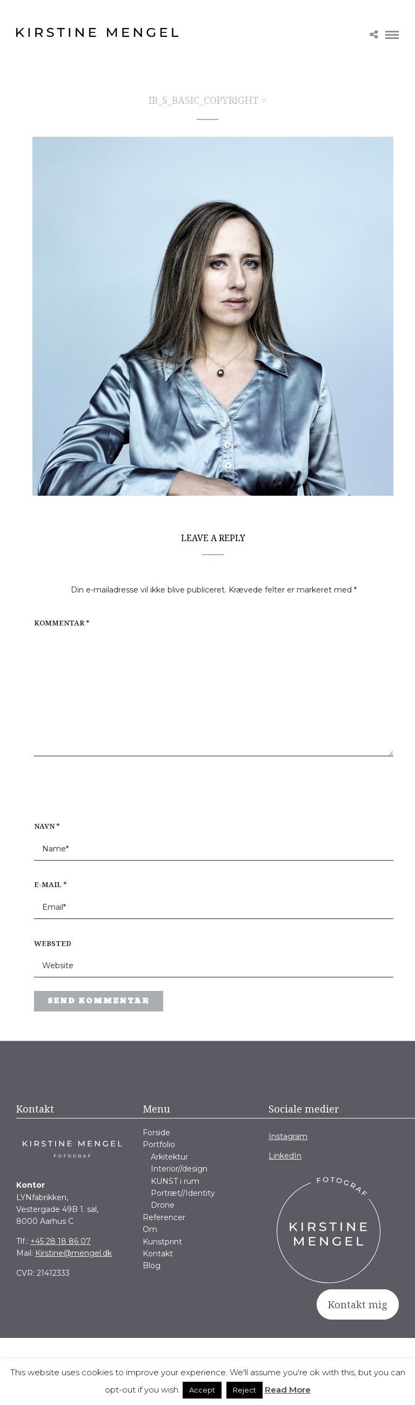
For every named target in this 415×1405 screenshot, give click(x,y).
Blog (151, 1265)
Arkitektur (169, 1157)
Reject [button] (244, 1390)
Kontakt (158, 1253)
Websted (52, 943)
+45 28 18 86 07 (60, 1241)
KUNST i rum (175, 1181)
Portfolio (159, 1144)
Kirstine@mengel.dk (73, 1253)
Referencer (164, 1217)
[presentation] (103, 794)
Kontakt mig (357, 1304)
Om (150, 1229)
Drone (163, 1205)
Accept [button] (202, 1390)
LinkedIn (285, 1156)
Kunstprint (162, 1242)
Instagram (288, 1136)
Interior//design (179, 1169)
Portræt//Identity (183, 1193)
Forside (156, 1132)
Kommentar (62, 623)
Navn (47, 826)
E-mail (50, 884)
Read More (288, 1389)
